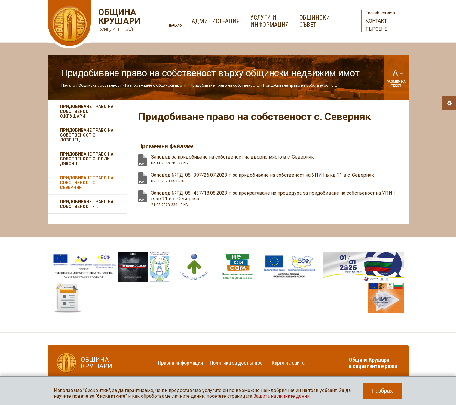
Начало (175, 25)
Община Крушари (118, 21)
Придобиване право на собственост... (225, 85)
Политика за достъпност (237, 363)
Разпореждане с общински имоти (155, 85)
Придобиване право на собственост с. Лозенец (86, 135)
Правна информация (180, 363)
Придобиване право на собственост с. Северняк (86, 182)
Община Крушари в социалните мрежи (373, 363)
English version (380, 13)
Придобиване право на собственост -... (86, 204)
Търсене (376, 29)
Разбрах (382, 391)
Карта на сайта (288, 363)
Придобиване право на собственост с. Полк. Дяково (86, 159)
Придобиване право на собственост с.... (300, 85)
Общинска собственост (100, 85)
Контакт (376, 21)
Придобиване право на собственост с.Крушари (86, 111)
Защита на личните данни (281, 396)
